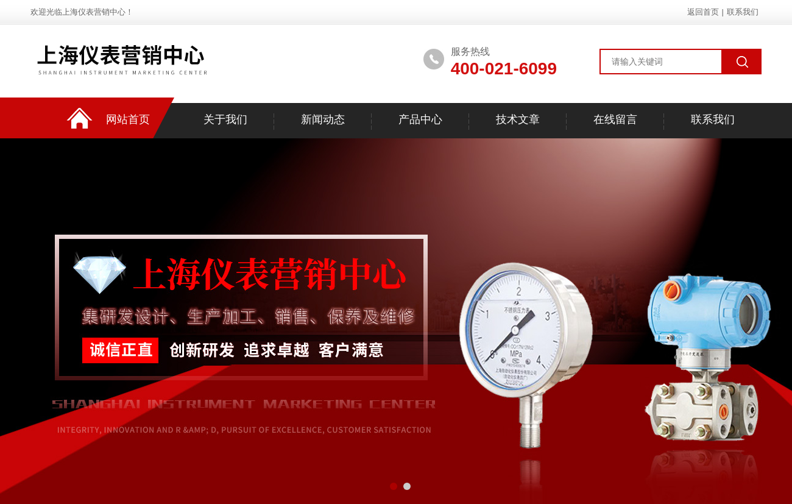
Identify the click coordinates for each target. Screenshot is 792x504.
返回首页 (703, 11)
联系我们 (742, 11)
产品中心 (420, 119)
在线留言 (615, 119)
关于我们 (225, 119)
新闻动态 (323, 119)
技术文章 (518, 119)
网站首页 (128, 119)
